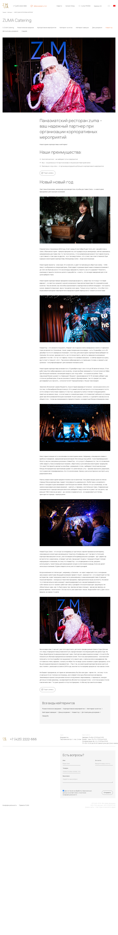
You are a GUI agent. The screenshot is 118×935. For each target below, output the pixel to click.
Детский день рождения (10, 31)
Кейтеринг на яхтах (66, 28)
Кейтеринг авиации (82, 28)
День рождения (97, 28)
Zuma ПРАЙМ (85, 6)
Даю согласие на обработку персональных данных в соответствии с (77, 793)
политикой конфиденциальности (74, 794)
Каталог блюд (70, 6)
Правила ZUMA (24, 805)
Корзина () (98, 6)
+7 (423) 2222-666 (20, 6)
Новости (59, 6)
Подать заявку (48, 173)
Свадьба (24, 31)
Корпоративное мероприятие (46, 28)
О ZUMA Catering (8, 28)
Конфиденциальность (10, 805)
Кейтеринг (10, 12)
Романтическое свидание (25, 28)
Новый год (109, 28)
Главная (4, 12)
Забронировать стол (40, 6)
